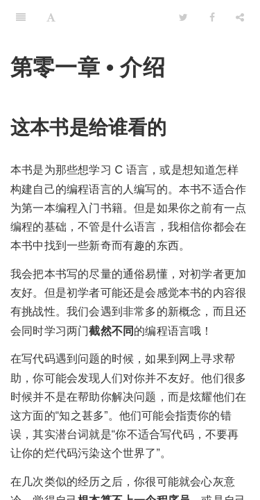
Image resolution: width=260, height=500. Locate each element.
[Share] (239, 17)
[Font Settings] (51, 17)
